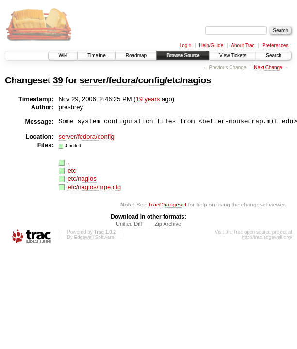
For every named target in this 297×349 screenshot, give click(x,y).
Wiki (62, 55)
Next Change (268, 67)
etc (71, 170)
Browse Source (182, 55)
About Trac (242, 45)
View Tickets (232, 55)
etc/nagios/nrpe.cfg (94, 186)
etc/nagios (81, 178)
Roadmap (136, 55)
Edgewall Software (94, 237)
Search (273, 55)
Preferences (276, 45)
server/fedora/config (87, 136)
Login (185, 45)
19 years (147, 99)
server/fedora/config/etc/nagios (145, 80)
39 (58, 80)
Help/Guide (211, 45)
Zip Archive (168, 224)
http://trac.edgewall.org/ (267, 237)
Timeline (96, 55)
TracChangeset (167, 204)
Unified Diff (129, 224)
